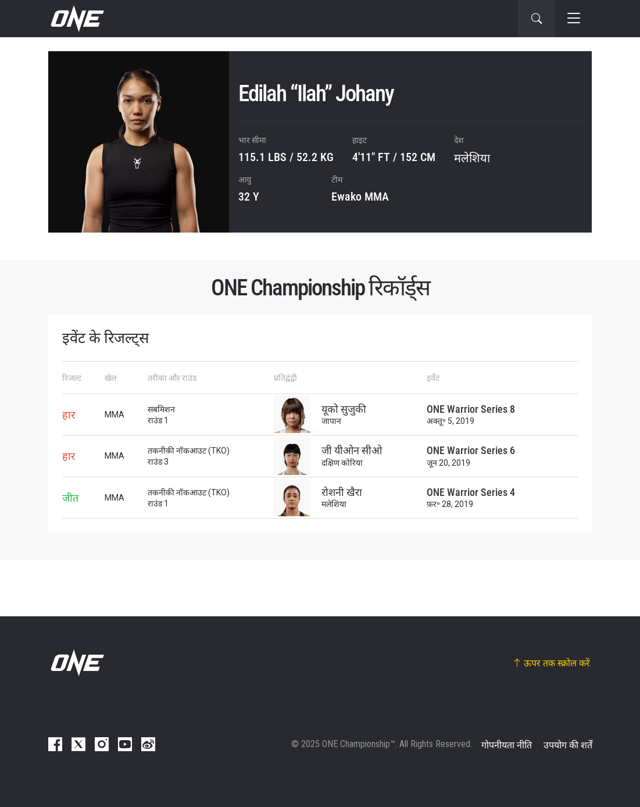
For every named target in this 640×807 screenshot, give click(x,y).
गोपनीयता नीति (506, 745)
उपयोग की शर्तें (568, 745)
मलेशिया (472, 158)
